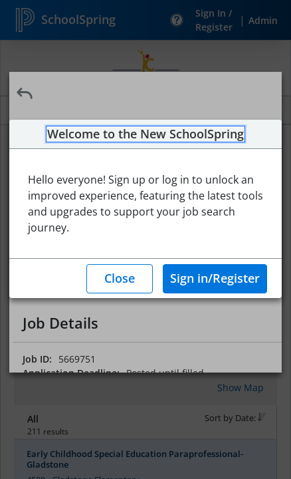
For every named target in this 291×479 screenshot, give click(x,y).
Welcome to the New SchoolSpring (145, 134)
